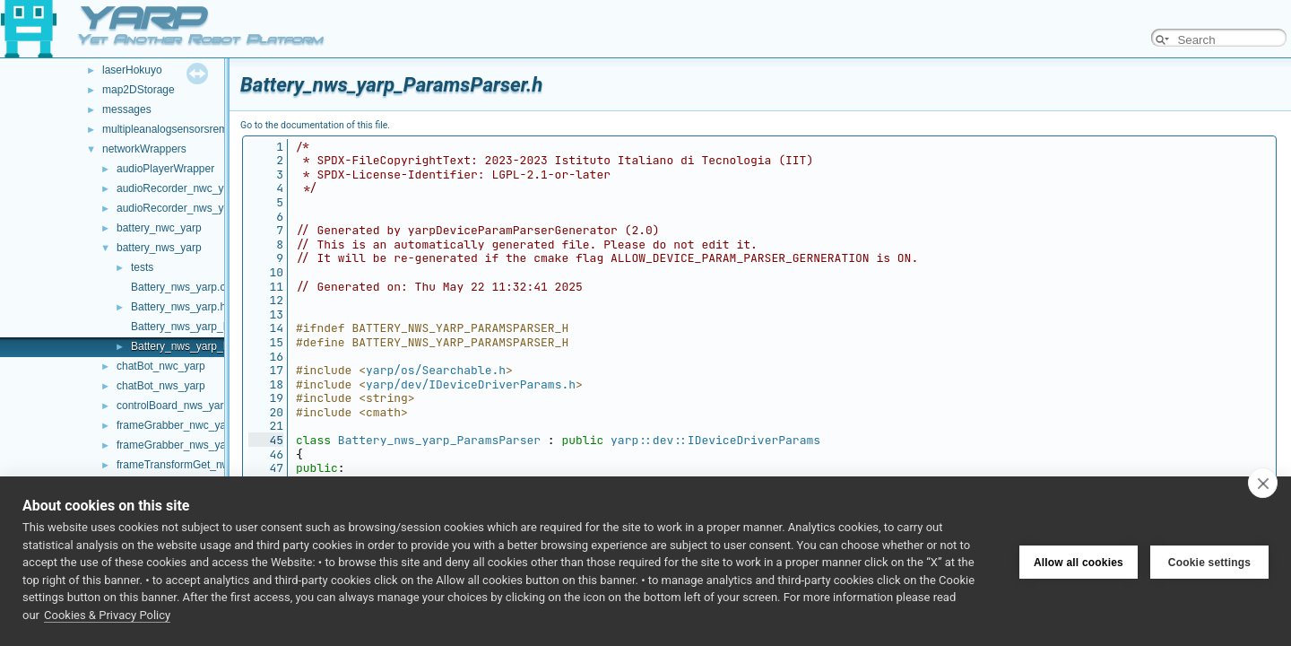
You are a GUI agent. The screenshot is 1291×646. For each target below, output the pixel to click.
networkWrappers (144, 149)
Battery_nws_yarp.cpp (184, 287)
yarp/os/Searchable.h (436, 370)
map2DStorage (138, 89)
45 (265, 440)
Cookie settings (1209, 561)
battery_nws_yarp (159, 247)
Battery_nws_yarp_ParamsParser (439, 440)
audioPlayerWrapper (165, 168)
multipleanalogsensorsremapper (179, 129)
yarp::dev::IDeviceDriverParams (715, 440)
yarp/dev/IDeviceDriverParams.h (471, 384)
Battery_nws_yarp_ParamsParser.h (215, 346)
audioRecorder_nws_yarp (178, 208)
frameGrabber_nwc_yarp (176, 425)
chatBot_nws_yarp (161, 386)
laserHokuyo (132, 70)
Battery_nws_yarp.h (178, 307)
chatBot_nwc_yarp (161, 366)
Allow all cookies (1078, 561)
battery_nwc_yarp (159, 228)
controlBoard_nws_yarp (173, 405)
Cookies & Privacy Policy (107, 615)
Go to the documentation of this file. (315, 125)
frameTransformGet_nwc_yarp (189, 464)
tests (142, 267)
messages (127, 109)
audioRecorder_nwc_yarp (178, 188)
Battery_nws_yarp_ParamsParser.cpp (221, 326)
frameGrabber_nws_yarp (176, 445)
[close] (1263, 482)
